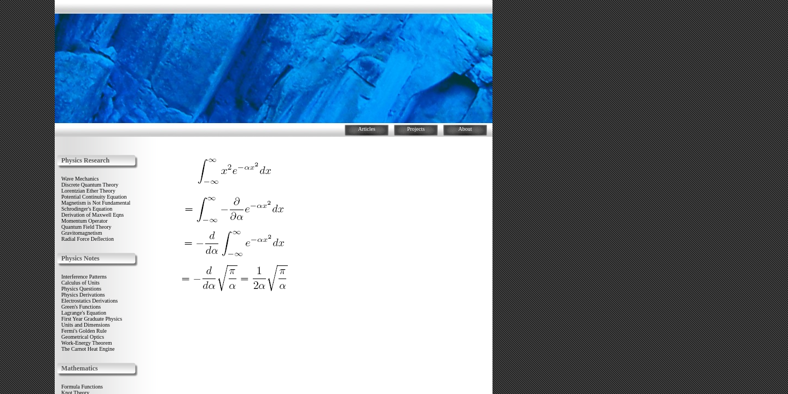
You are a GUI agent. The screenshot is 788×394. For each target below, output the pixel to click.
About (465, 129)
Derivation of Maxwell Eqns (92, 215)
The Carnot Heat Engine (87, 349)
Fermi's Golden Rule (84, 331)
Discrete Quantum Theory (89, 185)
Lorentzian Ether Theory (88, 191)
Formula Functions (82, 387)
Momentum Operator (84, 221)
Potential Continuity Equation (93, 197)
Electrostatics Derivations (89, 301)
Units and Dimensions (85, 325)
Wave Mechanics (80, 179)
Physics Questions (81, 289)
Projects (416, 129)
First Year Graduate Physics (91, 319)
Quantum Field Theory (86, 227)
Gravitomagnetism (81, 233)
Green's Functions (81, 307)
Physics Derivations (83, 295)
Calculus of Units (80, 283)
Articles (366, 129)
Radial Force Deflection (87, 239)
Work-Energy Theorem (86, 343)
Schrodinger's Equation (86, 209)
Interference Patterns (84, 277)
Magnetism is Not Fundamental (95, 203)
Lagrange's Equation (83, 313)
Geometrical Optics (82, 337)
